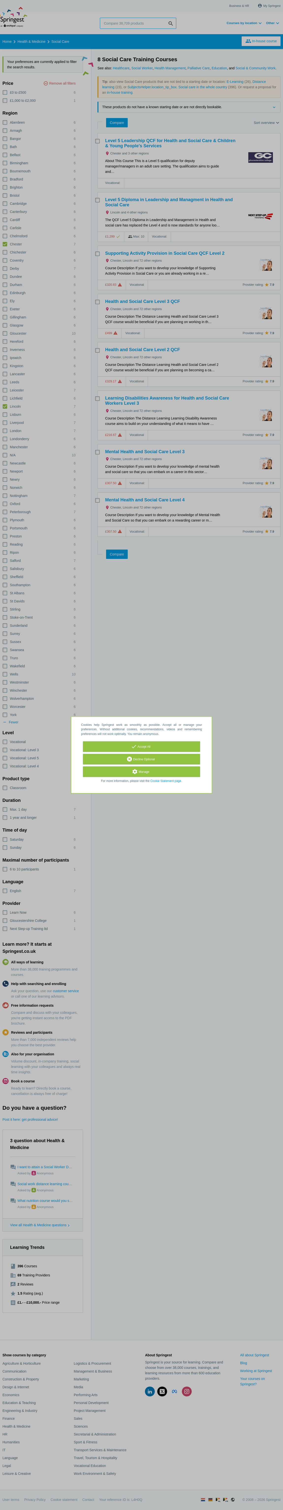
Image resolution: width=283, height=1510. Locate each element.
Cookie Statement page (165, 781)
